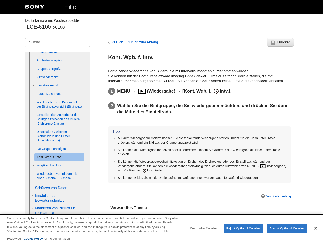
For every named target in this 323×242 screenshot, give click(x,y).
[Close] (316, 231)
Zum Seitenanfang (278, 196)
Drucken (284, 42)
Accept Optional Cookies (287, 231)
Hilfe (70, 7)
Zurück (117, 42)
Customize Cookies (203, 231)
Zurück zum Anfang (142, 42)
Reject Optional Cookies (243, 231)
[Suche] (57, 42)
